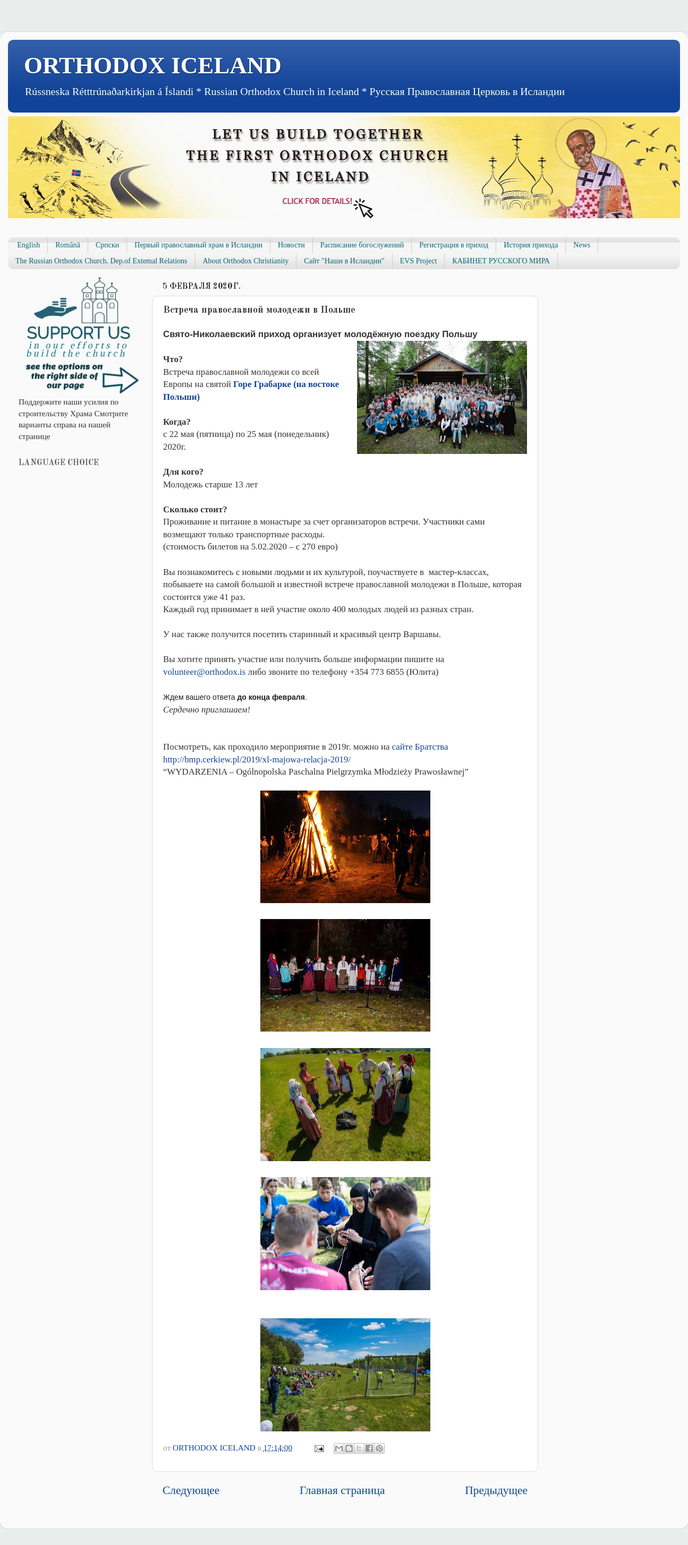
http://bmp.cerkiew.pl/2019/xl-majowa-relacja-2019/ (257, 759)
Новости (291, 245)
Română (67, 245)
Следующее (191, 1490)
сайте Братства (420, 747)
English (29, 245)
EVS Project (418, 261)
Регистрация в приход (453, 245)
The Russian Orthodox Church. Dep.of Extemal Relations (101, 261)
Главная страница (342, 1490)
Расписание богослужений (362, 245)
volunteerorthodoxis (204, 672)
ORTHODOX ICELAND (153, 65)
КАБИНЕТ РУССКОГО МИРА (500, 261)
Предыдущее (496, 1490)
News (581, 245)
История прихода (531, 245)
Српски (107, 245)
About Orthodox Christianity (246, 261)
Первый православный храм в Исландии (198, 245)
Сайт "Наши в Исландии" (344, 261)
